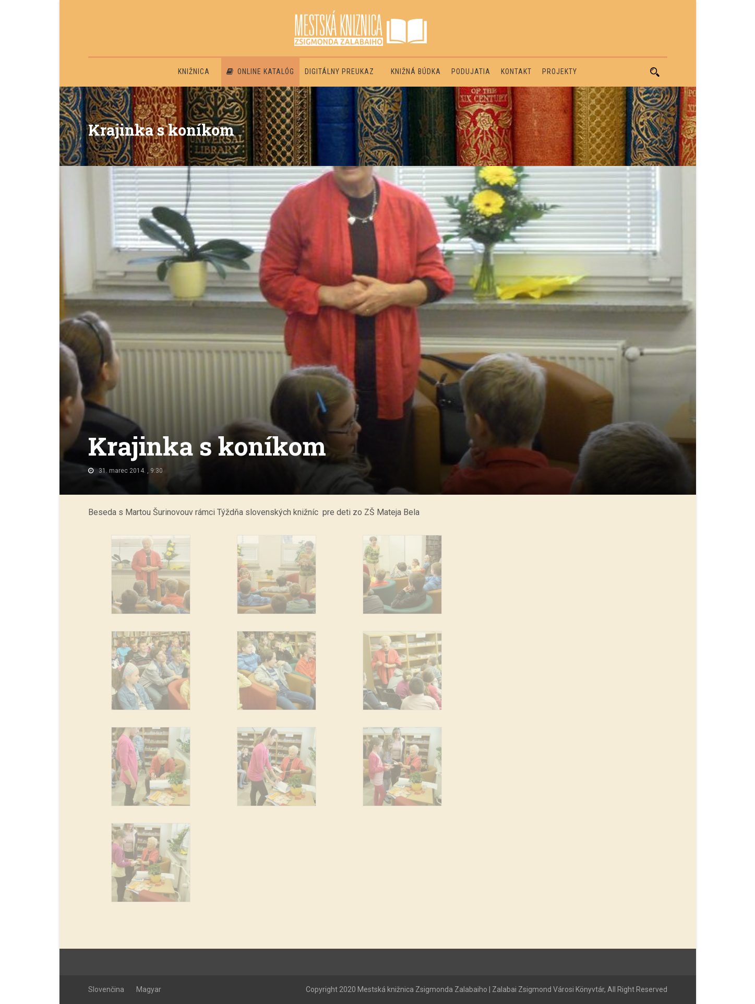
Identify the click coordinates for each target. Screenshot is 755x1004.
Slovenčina (106, 989)
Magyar (148, 989)
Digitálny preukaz (339, 71)
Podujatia (470, 71)
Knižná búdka (416, 71)
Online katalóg (260, 71)
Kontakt (516, 71)
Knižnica (194, 71)
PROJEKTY (559, 71)
